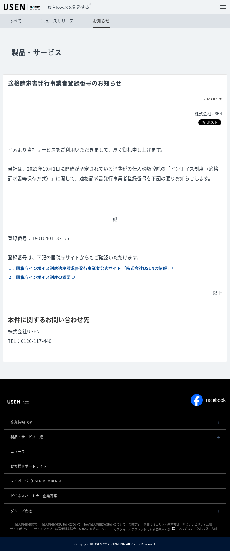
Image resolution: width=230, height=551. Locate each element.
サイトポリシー (20, 528)
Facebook (208, 400)
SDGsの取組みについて (95, 528)
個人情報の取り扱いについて (61, 524)
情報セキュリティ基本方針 (161, 524)
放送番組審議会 (65, 528)
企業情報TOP (21, 422)
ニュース (17, 451)
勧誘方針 (135, 524)
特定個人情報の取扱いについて (105, 524)
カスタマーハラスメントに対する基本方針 (142, 529)
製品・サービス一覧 (26, 437)
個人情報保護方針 (27, 524)
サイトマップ (43, 528)
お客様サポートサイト (28, 466)
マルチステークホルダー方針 (197, 528)
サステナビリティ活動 (197, 524)
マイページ (36, 481)
